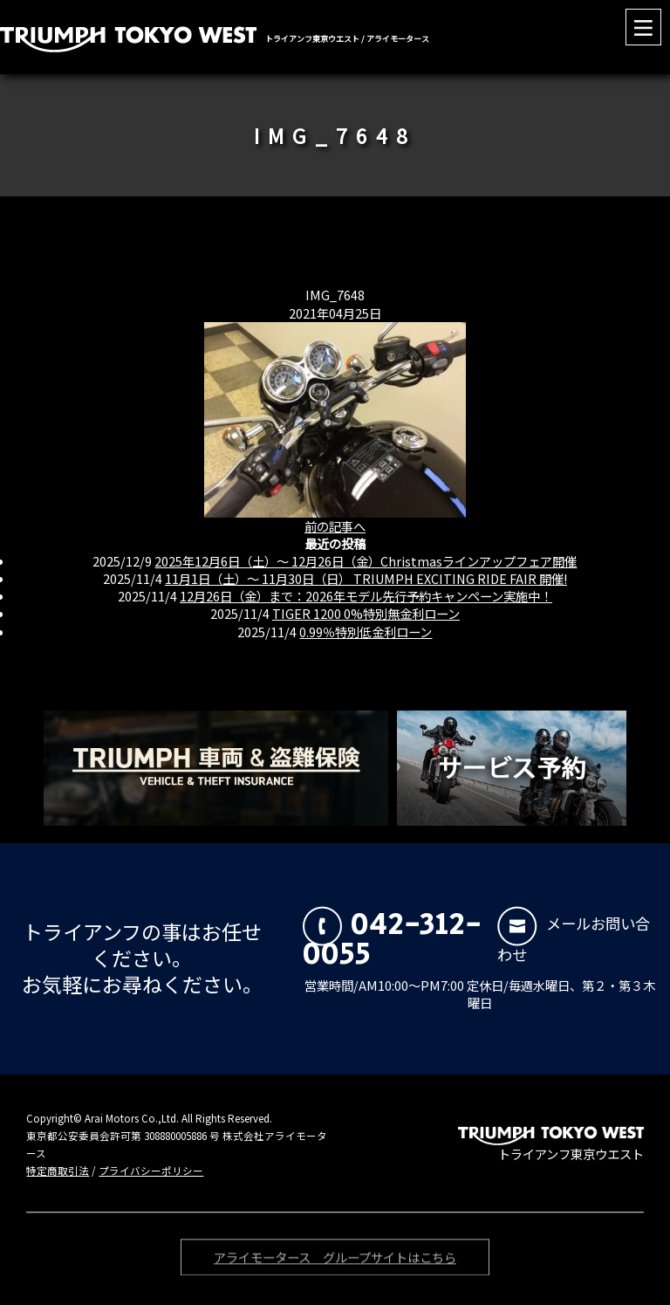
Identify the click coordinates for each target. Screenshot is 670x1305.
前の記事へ (335, 526)
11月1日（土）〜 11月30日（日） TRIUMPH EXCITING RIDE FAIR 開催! (366, 578)
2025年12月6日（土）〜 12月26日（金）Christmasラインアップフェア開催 (365, 561)
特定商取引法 (57, 1171)
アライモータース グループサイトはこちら (335, 1260)
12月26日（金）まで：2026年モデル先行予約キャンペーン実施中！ (366, 596)
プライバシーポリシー (151, 1171)
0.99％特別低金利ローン (365, 631)
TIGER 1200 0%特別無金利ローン (366, 613)
